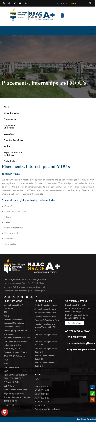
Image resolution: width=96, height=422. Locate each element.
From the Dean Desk (13, 140)
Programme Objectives (9, 126)
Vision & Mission (11, 113)
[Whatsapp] (9, 297)
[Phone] (5, 297)
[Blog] (26, 3)
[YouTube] (20, 3)
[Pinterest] (32, 297)
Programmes (10, 119)
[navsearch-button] (90, 3)
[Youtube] (27, 297)
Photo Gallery (10, 161)
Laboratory (9, 134)
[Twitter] (15, 3)
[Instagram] (9, 3)
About (7, 107)
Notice (7, 146)
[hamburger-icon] (82, 3)
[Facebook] (4, 3)
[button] (62, 15)
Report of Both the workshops (13, 153)
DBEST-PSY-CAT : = (72, 4)
